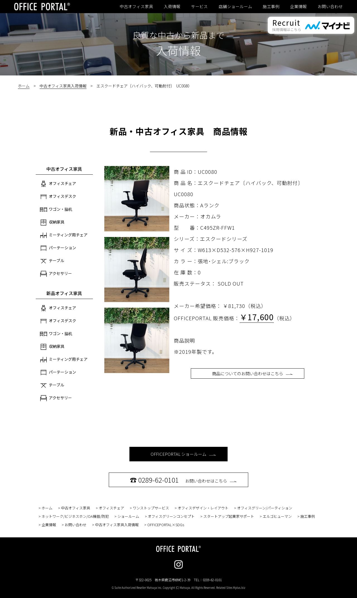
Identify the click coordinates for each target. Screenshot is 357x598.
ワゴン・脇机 (56, 209)
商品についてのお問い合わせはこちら (252, 373)
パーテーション (58, 248)
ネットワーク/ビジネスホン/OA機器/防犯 (75, 516)
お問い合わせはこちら (183, 480)
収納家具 (52, 222)
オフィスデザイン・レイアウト (203, 508)
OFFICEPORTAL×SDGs (165, 524)
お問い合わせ (330, 6)
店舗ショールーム (235, 6)
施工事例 (271, 6)
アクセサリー (56, 273)
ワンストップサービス (151, 508)
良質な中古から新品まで (178, 35)
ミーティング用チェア (64, 235)
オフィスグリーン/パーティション (264, 508)
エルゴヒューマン (277, 516)
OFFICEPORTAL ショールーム (183, 454)
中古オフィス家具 (136, 6)
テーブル (52, 261)
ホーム (24, 86)
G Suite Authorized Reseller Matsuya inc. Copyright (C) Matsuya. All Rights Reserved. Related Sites (178, 587)
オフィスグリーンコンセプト (171, 516)
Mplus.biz (239, 587)
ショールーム (128, 516)
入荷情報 (172, 6)
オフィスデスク (58, 196)
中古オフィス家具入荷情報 (63, 86)
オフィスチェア (58, 184)
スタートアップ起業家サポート (228, 516)
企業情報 (298, 6)
